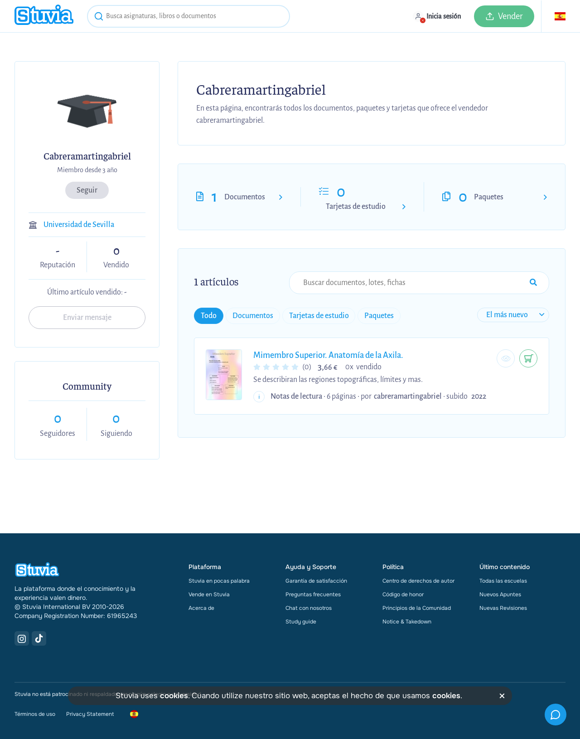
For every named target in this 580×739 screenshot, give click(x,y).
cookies (174, 695)
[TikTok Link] (39, 638)
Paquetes (488, 197)
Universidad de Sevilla (79, 225)
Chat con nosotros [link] (308, 608)
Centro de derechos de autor (418, 580)
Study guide (300, 621)
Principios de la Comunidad (416, 608)
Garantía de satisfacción (316, 580)
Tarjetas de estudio (356, 207)
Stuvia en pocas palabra (219, 580)
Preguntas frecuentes (313, 594)
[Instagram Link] (21, 638)
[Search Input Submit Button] (533, 282)
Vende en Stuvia (209, 594)
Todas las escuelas (503, 580)
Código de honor (403, 594)
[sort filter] (513, 315)
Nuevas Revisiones (503, 608)
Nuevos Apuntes (500, 594)
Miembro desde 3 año (87, 170)
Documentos (244, 197)
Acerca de (201, 608)
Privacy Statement (90, 714)
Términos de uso (34, 714)
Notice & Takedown (406, 621)
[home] (43, 16)
